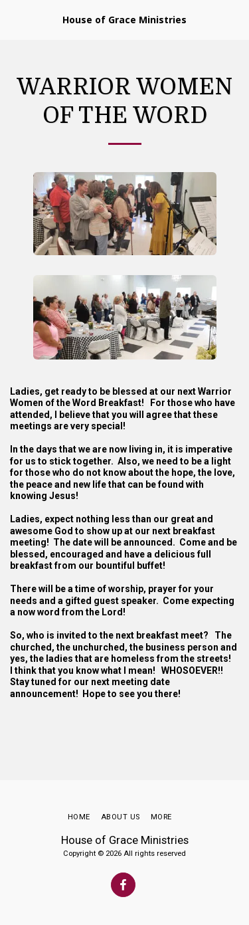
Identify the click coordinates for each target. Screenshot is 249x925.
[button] (14, 19)
